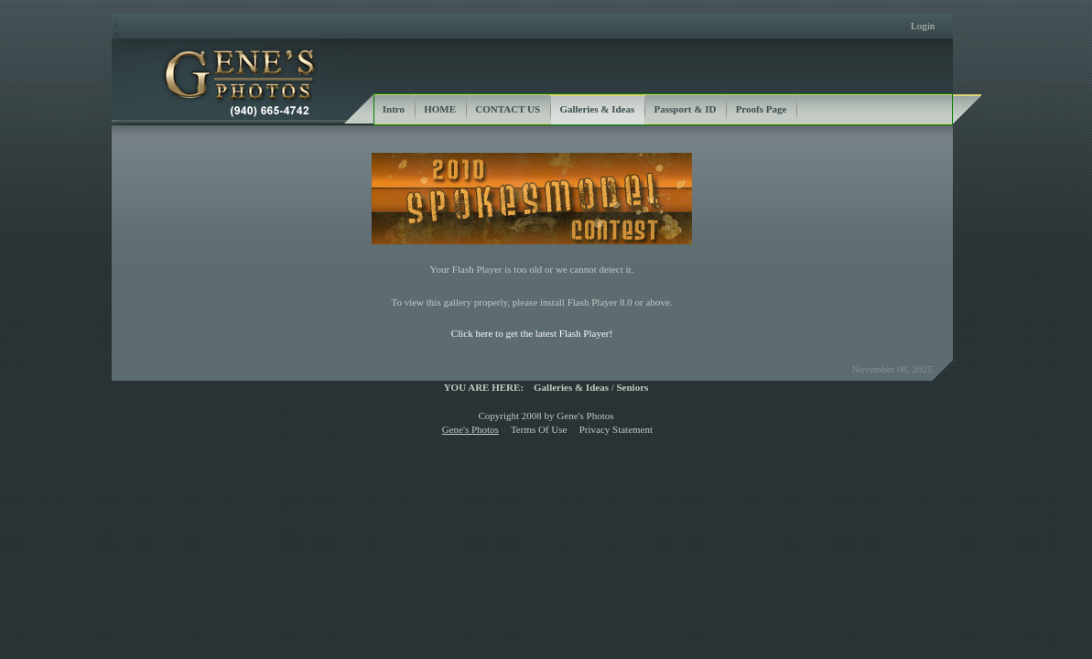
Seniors (633, 387)
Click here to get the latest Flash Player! (531, 333)
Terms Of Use (539, 429)
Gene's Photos (470, 429)
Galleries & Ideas (571, 387)
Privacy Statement (616, 429)
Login (923, 25)
